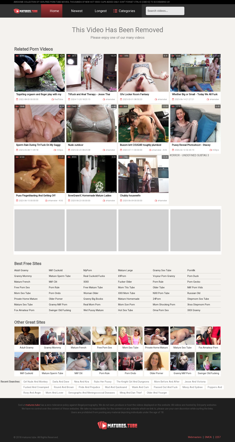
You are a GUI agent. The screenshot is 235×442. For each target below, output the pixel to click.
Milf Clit (53, 281)
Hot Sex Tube (125, 310)
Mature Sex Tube (23, 304)
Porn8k (191, 270)
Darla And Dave (61, 381)
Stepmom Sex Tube (198, 298)
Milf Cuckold (56, 270)
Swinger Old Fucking (60, 310)
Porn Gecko (193, 281)
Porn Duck (193, 276)
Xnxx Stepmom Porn (198, 304)
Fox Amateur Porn (24, 310)
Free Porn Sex (22, 287)
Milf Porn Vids (195, 287)
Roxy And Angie (32, 392)
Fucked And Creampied (36, 387)
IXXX (86, 281)
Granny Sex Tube (162, 270)
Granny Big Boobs (93, 298)
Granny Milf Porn (58, 304)
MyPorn (87, 270)
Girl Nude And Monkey (35, 381)
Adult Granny (21, 270)
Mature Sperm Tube (60, 276)
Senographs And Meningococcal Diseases (91, 392)
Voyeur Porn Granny (164, 276)
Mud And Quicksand (116, 387)
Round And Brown (64, 387)
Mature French (22, 281)
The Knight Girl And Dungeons (132, 381)
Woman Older (90, 293)
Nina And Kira (81, 381)
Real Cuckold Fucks (94, 276)
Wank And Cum (140, 387)
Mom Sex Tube (22, 293)
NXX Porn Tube (161, 293)
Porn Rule (54, 287)
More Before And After (167, 381)
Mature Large (125, 270)
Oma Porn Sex (161, 310)
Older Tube (159, 287)
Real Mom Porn (91, 304)
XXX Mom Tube (126, 293)
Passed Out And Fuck (166, 387)
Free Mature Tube (93, 287)
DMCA (208, 437)
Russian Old (193, 293)
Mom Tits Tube (126, 287)
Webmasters (194, 437)
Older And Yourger (157, 392)
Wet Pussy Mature (93, 310)
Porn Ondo (55, 293)
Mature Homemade (128, 298)
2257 (218, 437)
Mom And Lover (54, 392)
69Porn (122, 276)
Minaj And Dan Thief (131, 392)
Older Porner (56, 298)
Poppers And (215, 387)
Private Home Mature (26, 298)
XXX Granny (193, 310)
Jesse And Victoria (195, 381)
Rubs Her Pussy (102, 381)
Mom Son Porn (126, 304)
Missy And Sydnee (193, 387)
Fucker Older (125, 281)
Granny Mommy (23, 276)
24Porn (157, 298)
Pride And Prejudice (89, 387)
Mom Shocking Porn (164, 304)
